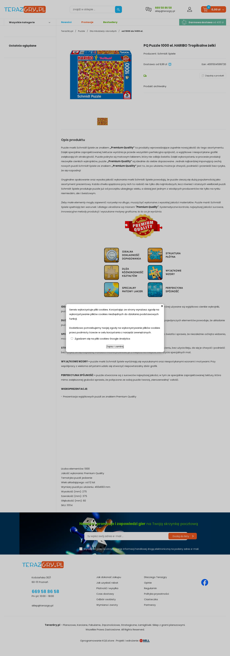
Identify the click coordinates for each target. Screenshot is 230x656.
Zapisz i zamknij (115, 346)
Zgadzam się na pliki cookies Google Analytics (102, 338)
